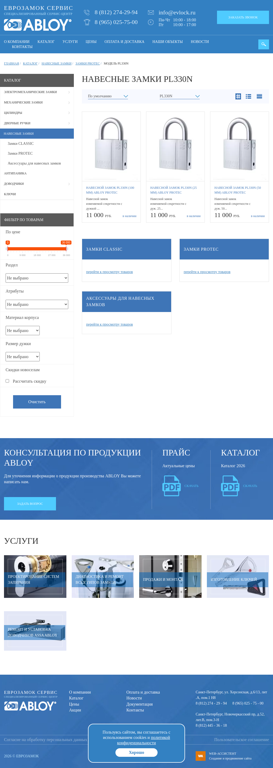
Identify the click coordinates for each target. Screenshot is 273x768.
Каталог (46, 42)
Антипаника (15, 173)
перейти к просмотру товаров (109, 272)
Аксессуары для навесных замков (34, 163)
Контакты (22, 47)
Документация (139, 704)
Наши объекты (167, 42)
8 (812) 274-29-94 (116, 12)
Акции (75, 710)
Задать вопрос (30, 504)
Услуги (70, 42)
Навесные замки (19, 133)
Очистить (37, 401)
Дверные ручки (17, 123)
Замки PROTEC (20, 153)
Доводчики (14, 184)
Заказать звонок (243, 17)
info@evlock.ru (177, 12)
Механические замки (23, 102)
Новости (200, 42)
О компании (17, 42)
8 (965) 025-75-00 (116, 22)
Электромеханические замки (30, 92)
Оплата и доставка (124, 42)
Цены (91, 42)
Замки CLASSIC (21, 144)
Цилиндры (13, 113)
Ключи (10, 194)
